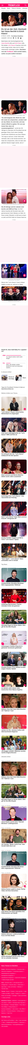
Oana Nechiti (5, 43)
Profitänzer (10, 51)
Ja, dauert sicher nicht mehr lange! (14, 357)
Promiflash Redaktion (17, 36)
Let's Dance (11, 45)
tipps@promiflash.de (7, 388)
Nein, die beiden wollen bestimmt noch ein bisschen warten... (14, 366)
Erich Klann (18, 43)
